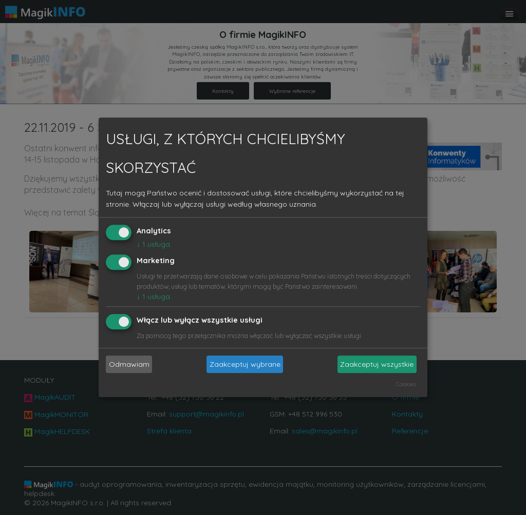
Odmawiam (129, 364)
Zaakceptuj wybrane (245, 364)
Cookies (406, 384)
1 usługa (153, 244)
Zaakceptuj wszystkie (377, 364)
